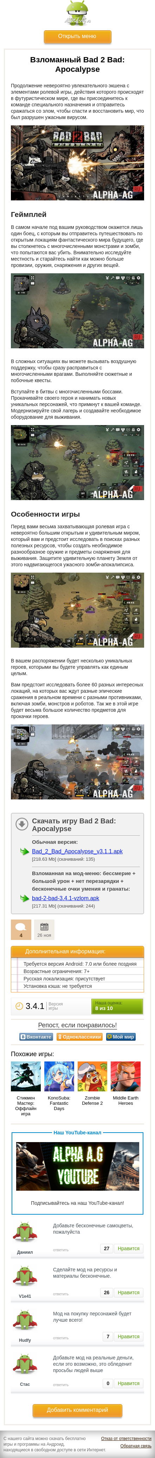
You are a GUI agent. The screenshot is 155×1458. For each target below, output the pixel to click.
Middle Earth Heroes (125, 1100)
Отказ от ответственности (126, 1438)
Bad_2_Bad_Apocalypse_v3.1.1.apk (77, 851)
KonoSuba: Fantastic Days (59, 1103)
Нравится (129, 1248)
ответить (61, 1250)
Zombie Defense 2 (92, 1100)
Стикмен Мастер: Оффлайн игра (25, 1105)
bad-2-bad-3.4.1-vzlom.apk (65, 898)
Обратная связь (136, 1446)
